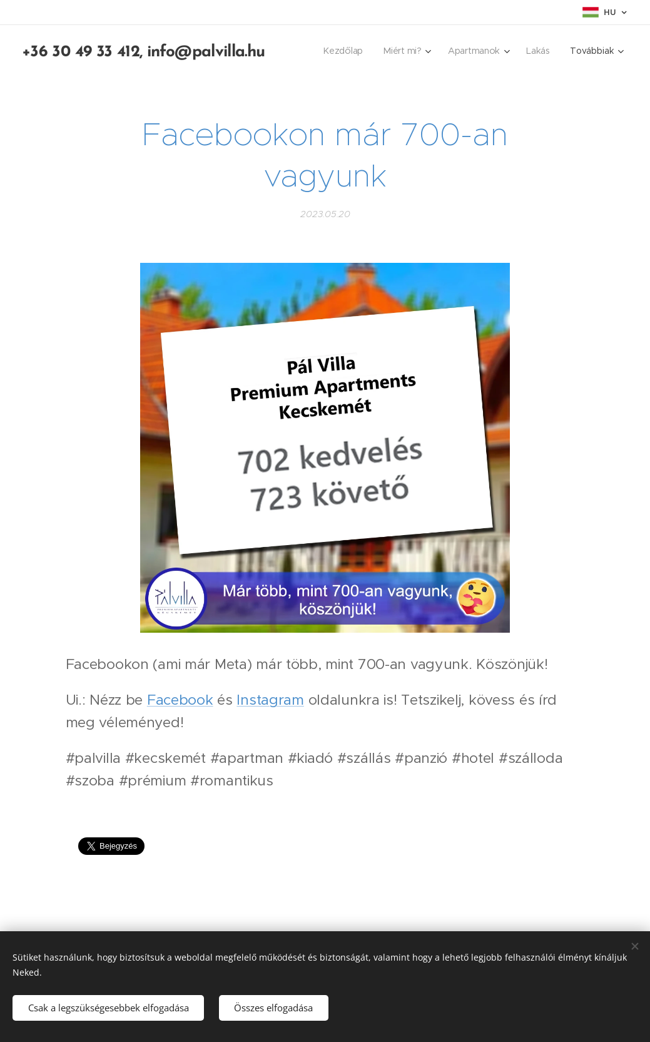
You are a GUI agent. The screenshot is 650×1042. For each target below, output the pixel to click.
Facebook (180, 699)
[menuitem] (346, 50)
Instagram (269, 699)
